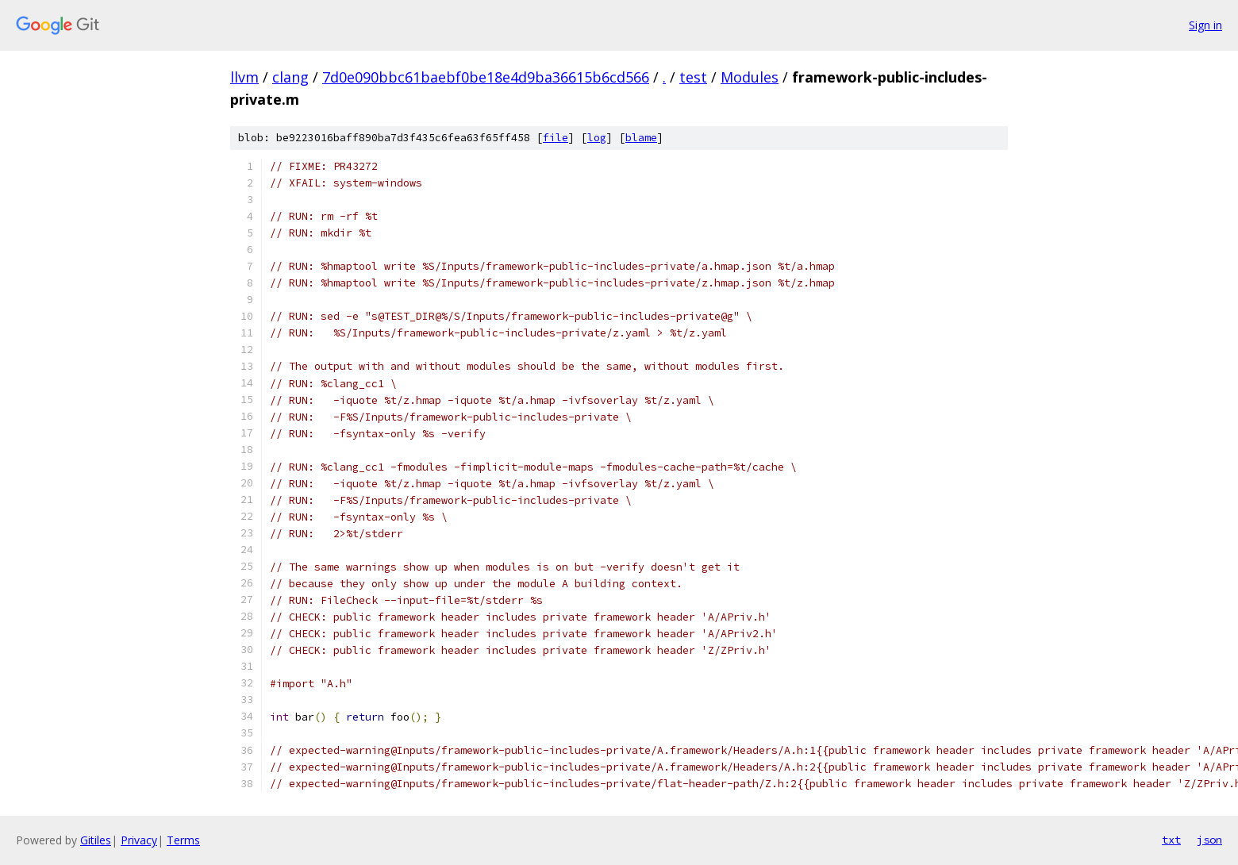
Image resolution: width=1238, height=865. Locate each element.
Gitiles (95, 840)
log (596, 137)
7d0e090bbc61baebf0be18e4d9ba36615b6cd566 (485, 76)
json (1209, 839)
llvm (244, 76)
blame (641, 137)
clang (290, 76)
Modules (750, 76)
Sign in (1205, 25)
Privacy (139, 840)
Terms (183, 840)
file (555, 137)
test (693, 76)
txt (1171, 839)
